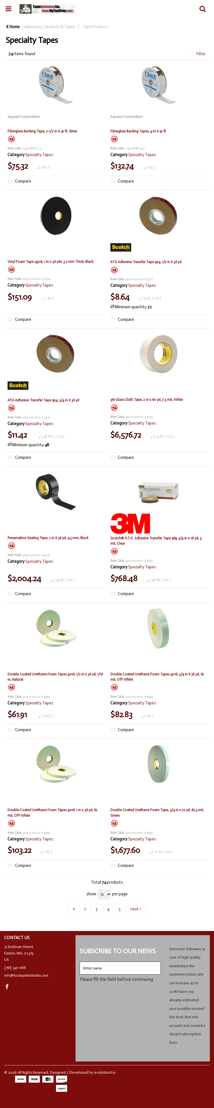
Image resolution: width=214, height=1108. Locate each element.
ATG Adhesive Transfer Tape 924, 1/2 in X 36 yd (145, 262)
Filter (201, 53)
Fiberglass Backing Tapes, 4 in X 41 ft (138, 131)
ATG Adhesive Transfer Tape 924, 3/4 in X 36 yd (43, 400)
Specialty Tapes (39, 154)
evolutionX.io (105, 1072)
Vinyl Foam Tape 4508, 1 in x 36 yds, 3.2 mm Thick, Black (50, 262)
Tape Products (95, 26)
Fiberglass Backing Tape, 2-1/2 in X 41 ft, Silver (42, 131)
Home (13, 26)
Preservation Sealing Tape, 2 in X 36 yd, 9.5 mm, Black (48, 538)
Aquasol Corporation (24, 117)
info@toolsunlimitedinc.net (26, 975)
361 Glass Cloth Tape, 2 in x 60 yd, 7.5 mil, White (146, 399)
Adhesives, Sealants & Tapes (49, 26)
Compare (18, 182)
